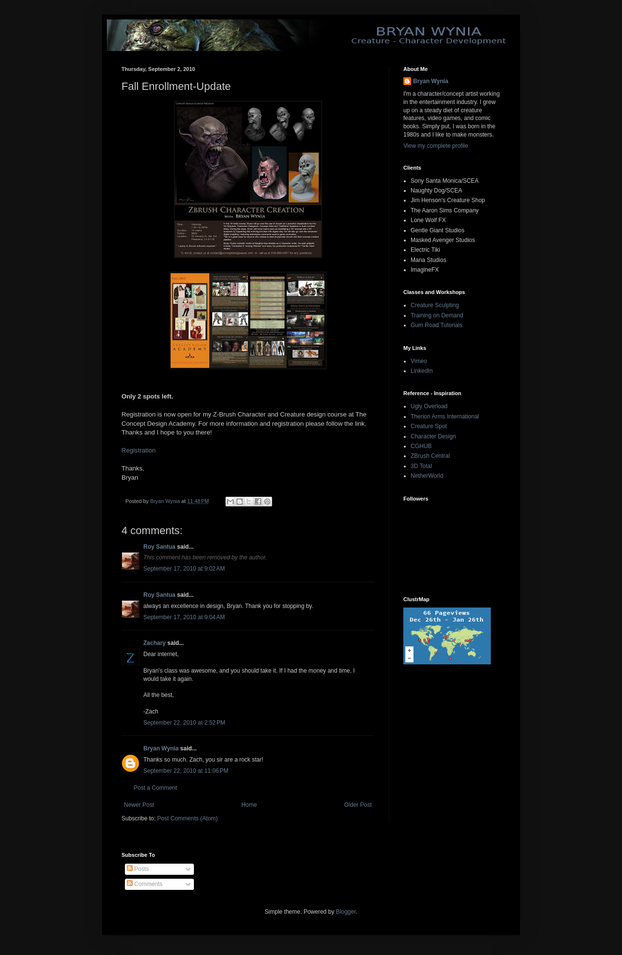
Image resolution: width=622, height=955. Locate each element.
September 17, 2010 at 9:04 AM (184, 617)
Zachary (154, 643)
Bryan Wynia (160, 748)
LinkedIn (421, 370)
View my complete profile (435, 145)
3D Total (421, 466)
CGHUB (421, 446)
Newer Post (139, 804)
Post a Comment (155, 787)
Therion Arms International (445, 416)
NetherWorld (427, 475)
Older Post (358, 804)
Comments (144, 884)
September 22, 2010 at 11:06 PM (185, 770)
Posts (138, 869)
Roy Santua (159, 546)
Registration (138, 450)
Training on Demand (437, 315)
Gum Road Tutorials (437, 325)
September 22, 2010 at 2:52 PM (184, 722)
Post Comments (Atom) (187, 818)
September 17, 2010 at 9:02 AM (184, 568)
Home (249, 804)
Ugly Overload (429, 406)
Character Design (433, 436)
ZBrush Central (430, 455)
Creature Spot (429, 426)
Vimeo (419, 361)
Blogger (346, 911)
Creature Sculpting (435, 305)
